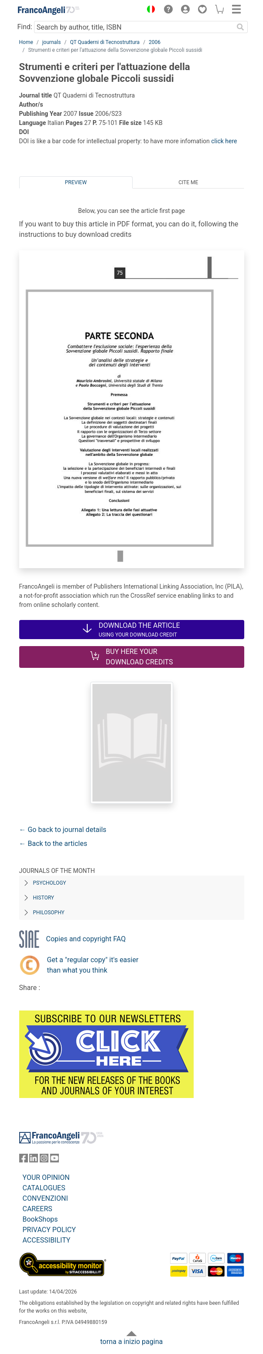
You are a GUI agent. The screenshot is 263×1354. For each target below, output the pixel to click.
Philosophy (49, 912)
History (44, 898)
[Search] (241, 27)
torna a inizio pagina (131, 1341)
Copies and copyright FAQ (86, 939)
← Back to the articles (53, 843)
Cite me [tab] (188, 182)
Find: (24, 27)
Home (26, 42)
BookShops (40, 1219)
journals (51, 42)
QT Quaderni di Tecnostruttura (105, 42)
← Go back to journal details (62, 829)
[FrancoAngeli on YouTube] (54, 1160)
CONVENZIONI (45, 1198)
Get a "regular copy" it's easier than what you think (93, 965)
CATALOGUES (44, 1188)
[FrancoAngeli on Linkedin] (33, 1160)
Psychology (49, 883)
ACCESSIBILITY (47, 1240)
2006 (155, 42)
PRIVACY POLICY (49, 1230)
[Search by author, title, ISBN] (134, 27)
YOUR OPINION (46, 1177)
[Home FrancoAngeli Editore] (48, 10)
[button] (149, 10)
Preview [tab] (76, 182)
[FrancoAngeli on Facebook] (23, 1160)
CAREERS (37, 1209)
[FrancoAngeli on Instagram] (44, 1160)
